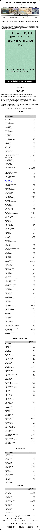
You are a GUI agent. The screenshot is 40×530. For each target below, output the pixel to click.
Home (2, 527)
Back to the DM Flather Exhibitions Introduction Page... (20, 518)
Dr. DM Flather (21, 526)
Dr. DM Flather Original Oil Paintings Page (11, 527)
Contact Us (37, 527)
